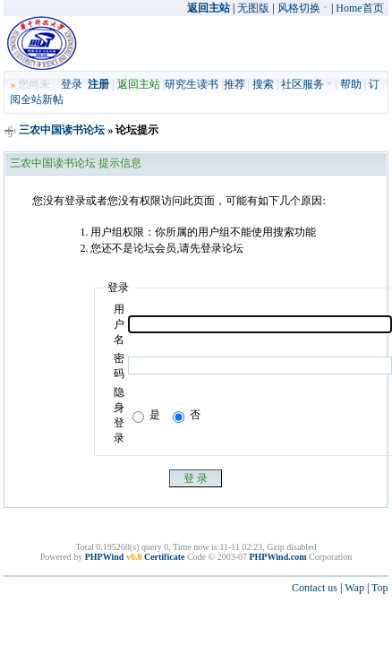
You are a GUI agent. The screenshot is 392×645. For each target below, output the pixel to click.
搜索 (263, 84)
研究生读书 (191, 84)
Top (379, 587)
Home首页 (359, 8)
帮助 (351, 84)
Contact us (314, 587)
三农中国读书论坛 (62, 130)
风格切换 (302, 8)
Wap (354, 587)
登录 (71, 84)
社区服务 (306, 84)
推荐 (234, 84)
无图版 (253, 8)
